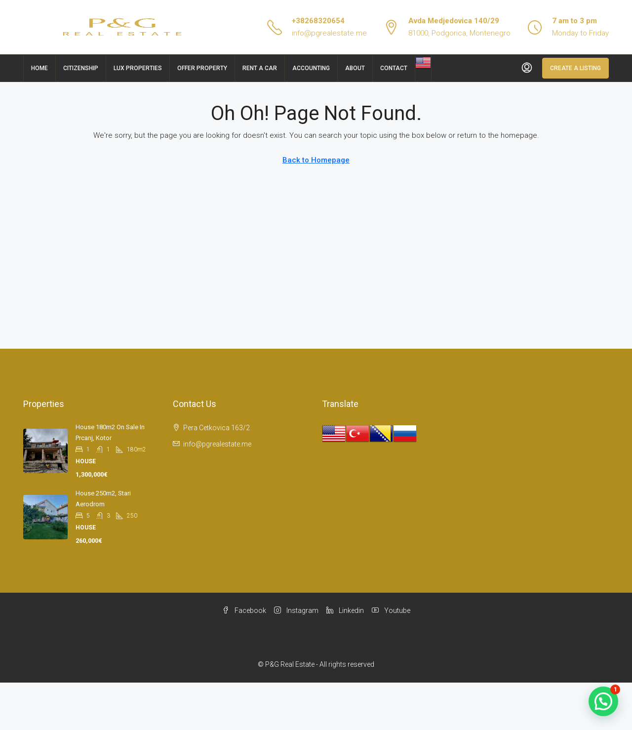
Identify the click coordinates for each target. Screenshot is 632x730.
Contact (393, 68)
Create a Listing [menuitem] (575, 68)
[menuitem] (526, 68)
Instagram (296, 610)
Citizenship (80, 68)
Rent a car (259, 68)
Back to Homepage (316, 160)
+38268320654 (318, 20)
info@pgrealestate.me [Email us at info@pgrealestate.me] (217, 444)
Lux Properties (138, 68)
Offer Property (202, 68)
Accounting (311, 68)
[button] (603, 701)
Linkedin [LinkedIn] (345, 610)
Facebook (244, 610)
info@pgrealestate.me (329, 33)
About (355, 68)
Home (39, 68)
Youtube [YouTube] (391, 610)
